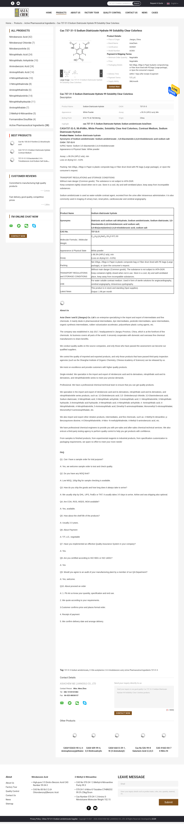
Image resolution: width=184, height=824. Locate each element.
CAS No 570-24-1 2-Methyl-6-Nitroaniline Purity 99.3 (94, 783)
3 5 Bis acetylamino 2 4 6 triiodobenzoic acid (106, 670)
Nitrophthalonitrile (18, 95)
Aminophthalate (17, 107)
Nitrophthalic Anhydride (21, 60)
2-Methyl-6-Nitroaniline (20, 113)
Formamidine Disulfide (20, 119)
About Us (75, 13)
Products (61, 13)
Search (136, 3)
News (144, 13)
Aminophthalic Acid (19, 72)
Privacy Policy (35, 819)
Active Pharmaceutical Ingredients (39, 23)
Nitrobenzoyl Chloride (20, 42)
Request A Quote (156, 3)
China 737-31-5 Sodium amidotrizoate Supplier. (60, 819)
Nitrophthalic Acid (18, 54)
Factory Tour (92, 13)
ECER (154, 819)
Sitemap (9, 804)
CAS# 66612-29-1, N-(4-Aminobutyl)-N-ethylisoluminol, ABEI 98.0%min (117, 749)
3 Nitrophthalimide (18, 84)
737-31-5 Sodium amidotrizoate (76, 670)
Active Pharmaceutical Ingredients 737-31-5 (141, 670)
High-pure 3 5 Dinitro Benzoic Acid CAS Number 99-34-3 (50, 783)
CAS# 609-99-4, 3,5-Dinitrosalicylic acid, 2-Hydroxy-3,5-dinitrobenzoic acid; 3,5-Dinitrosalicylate (93, 749)
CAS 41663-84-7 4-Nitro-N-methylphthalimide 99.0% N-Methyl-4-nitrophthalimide (163, 749)
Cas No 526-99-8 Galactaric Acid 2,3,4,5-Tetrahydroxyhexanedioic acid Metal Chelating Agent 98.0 (143, 749)
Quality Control (112, 13)
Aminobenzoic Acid (19, 66)
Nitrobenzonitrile (17, 48)
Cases (155, 13)
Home (49, 13)
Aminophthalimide (18, 90)
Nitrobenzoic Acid (18, 37)
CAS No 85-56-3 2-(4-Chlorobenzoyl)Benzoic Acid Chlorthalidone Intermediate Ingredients (51, 791)
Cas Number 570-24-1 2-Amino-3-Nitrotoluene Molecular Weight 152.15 (93, 798)
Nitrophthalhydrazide (20, 101)
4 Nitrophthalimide (18, 78)
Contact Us (131, 13)
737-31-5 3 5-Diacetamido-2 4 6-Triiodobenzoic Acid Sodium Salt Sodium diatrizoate (33, 161)
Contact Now (114, 87)
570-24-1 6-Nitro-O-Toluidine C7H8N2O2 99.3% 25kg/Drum (94, 791)
